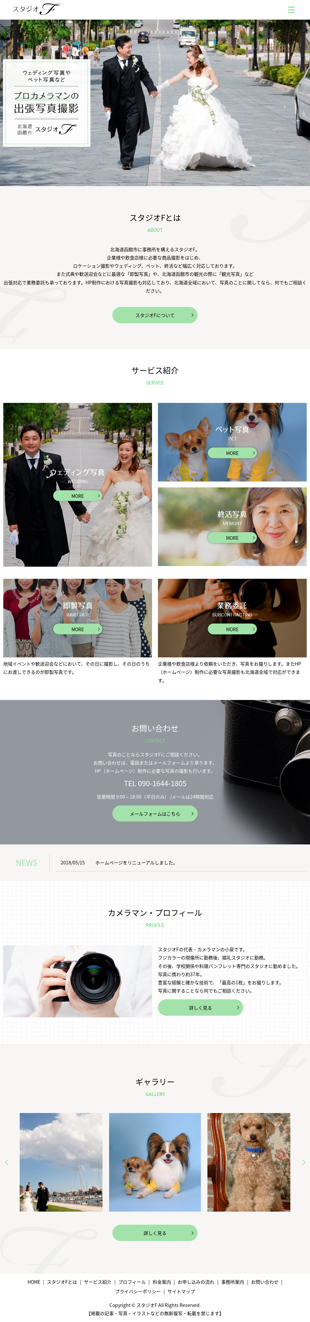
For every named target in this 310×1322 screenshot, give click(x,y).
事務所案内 (232, 1281)
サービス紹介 (97, 1281)
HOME (34, 1281)
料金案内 (162, 1281)
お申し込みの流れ (196, 1281)
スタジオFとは (62, 1281)
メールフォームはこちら (155, 813)
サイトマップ (181, 1291)
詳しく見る (200, 1007)
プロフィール (132, 1281)
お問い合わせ (265, 1281)
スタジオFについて (155, 315)
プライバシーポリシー (138, 1291)
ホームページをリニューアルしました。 (136, 862)
